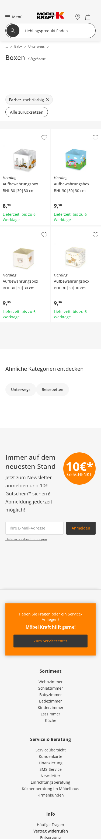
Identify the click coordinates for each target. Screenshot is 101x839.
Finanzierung (50, 762)
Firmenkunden (50, 795)
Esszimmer (50, 713)
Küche (50, 720)
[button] (13, 16)
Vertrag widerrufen (50, 831)
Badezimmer (50, 701)
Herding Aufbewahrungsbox (24, 133)
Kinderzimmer (51, 707)
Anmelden (81, 528)
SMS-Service (51, 769)
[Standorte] (77, 17)
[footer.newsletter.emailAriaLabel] (34, 528)
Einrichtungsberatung (50, 782)
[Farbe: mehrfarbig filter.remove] (29, 100)
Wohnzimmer (51, 681)
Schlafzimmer (50, 688)
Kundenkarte (50, 756)
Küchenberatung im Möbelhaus (50, 788)
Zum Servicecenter (50, 640)
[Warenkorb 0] (88, 17)
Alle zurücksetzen (26, 112)
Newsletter (50, 775)
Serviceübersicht (51, 749)
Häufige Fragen (50, 824)
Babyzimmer (50, 694)
